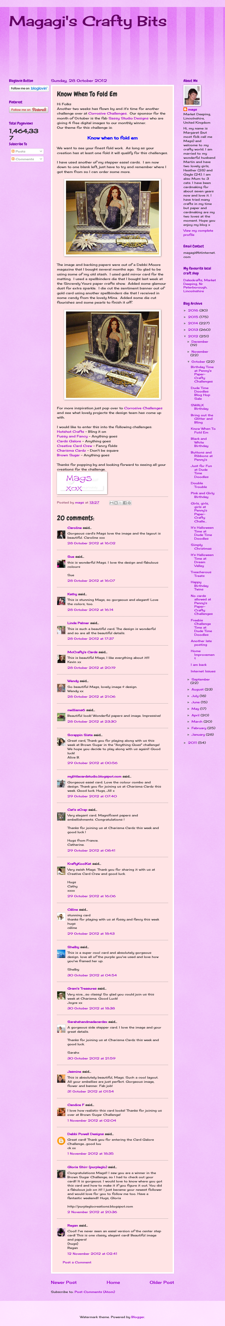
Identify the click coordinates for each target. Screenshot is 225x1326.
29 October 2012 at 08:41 (91, 850)
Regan (72, 1225)
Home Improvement (203, 654)
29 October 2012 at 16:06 (91, 896)
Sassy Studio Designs (129, 118)
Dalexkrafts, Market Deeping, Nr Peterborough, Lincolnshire (199, 285)
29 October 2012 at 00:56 (92, 763)
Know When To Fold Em (203, 430)
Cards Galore (69, 441)
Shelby (73, 947)
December (200, 341)
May (196, 708)
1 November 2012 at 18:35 (90, 1153)
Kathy (72, 594)
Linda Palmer (78, 623)
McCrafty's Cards (82, 652)
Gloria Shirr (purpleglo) (87, 1167)
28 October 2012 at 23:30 (91, 721)
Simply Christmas (201, 546)
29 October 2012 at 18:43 (91, 933)
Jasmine (74, 1071)
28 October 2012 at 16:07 (91, 580)
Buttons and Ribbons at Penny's (202, 455)
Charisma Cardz (71, 450)
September (201, 679)
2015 (193, 317)
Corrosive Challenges (107, 113)
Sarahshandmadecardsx (87, 1022)
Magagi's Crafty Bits (88, 20)
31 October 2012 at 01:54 (90, 1091)
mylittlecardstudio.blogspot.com (94, 776)
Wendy (73, 681)
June (196, 702)
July (196, 696)
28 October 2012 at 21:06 (91, 696)
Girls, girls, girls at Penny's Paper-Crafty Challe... (200, 512)
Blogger (137, 1317)
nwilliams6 (76, 710)
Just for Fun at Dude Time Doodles (201, 471)
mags (192, 109)
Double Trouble (199, 484)
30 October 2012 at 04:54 (92, 975)
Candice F (75, 1105)
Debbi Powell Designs (85, 1134)
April (196, 715)
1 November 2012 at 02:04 (91, 1120)
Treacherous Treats (201, 573)
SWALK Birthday (199, 406)
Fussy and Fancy (72, 436)
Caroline (74, 528)
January (199, 734)
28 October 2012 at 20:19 (91, 668)
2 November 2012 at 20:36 (92, 1212)
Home (113, 1282)
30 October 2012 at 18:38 (91, 1008)
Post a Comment (77, 1262)
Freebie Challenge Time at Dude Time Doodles (201, 627)
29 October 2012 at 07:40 (92, 796)
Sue (70, 556)
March (198, 721)
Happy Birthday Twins (199, 585)
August (198, 689)
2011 (193, 742)
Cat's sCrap (77, 810)
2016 (193, 310)
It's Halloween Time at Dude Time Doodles (202, 533)
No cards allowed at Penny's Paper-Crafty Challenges (202, 605)
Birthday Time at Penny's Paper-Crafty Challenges (202, 374)
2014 (193, 323)
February (199, 728)
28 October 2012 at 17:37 (90, 638)
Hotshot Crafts (70, 431)
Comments (23, 159)
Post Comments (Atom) (95, 1292)
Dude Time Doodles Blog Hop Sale (200, 393)
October (199, 361)
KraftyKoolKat (79, 864)
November (200, 351)
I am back (198, 664)
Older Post (162, 1282)
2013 (193, 330)
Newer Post (64, 1282)
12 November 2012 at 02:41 (92, 1253)
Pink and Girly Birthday (202, 494)
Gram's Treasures (81, 988)
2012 (193, 336)
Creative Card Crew (74, 446)
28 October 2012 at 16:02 (91, 543)
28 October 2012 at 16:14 (90, 610)
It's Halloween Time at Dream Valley (202, 560)
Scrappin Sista (80, 735)
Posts (18, 151)
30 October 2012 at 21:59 (91, 1058)
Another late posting (201, 642)
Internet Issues (203, 671)
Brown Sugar (68, 455)
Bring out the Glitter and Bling (202, 418)
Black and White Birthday (199, 442)
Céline (72, 909)
